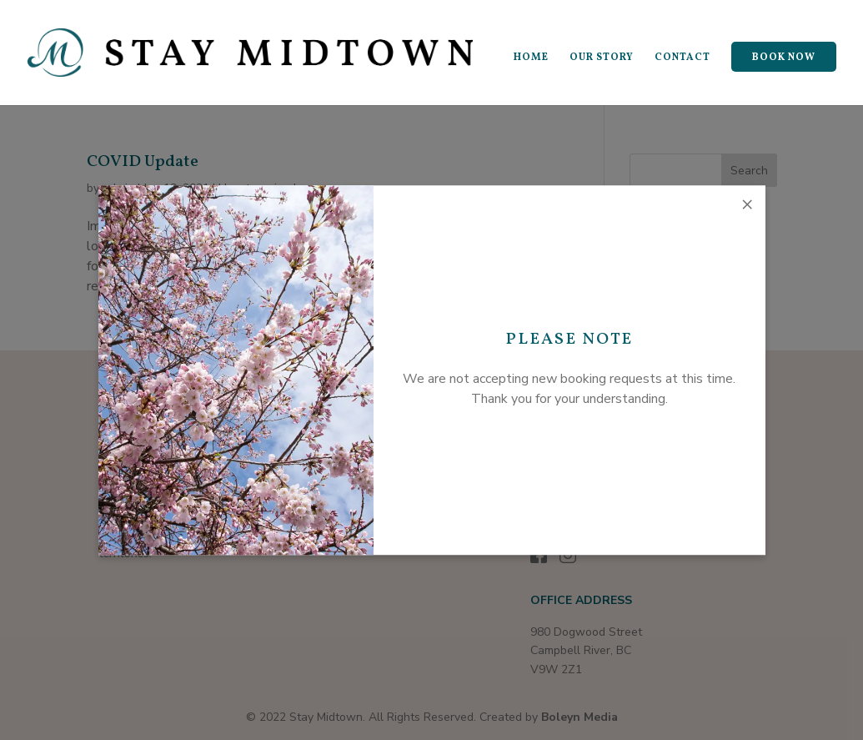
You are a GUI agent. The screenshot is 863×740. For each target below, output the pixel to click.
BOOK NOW (783, 57)
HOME (531, 58)
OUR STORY (601, 58)
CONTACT (682, 58)
